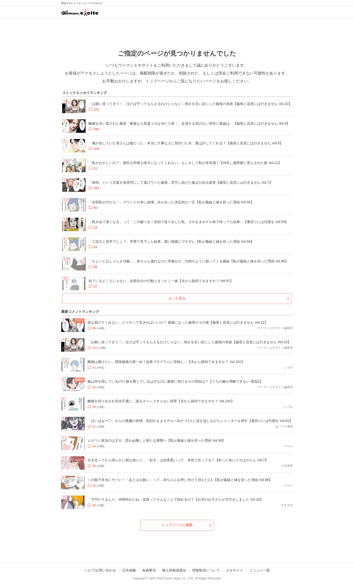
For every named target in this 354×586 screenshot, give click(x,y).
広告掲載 (129, 570)
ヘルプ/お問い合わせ (100, 570)
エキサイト (234, 570)
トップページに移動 (177, 525)
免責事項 (149, 570)
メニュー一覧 (259, 570)
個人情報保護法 (174, 570)
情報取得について (206, 570)
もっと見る (177, 298)
